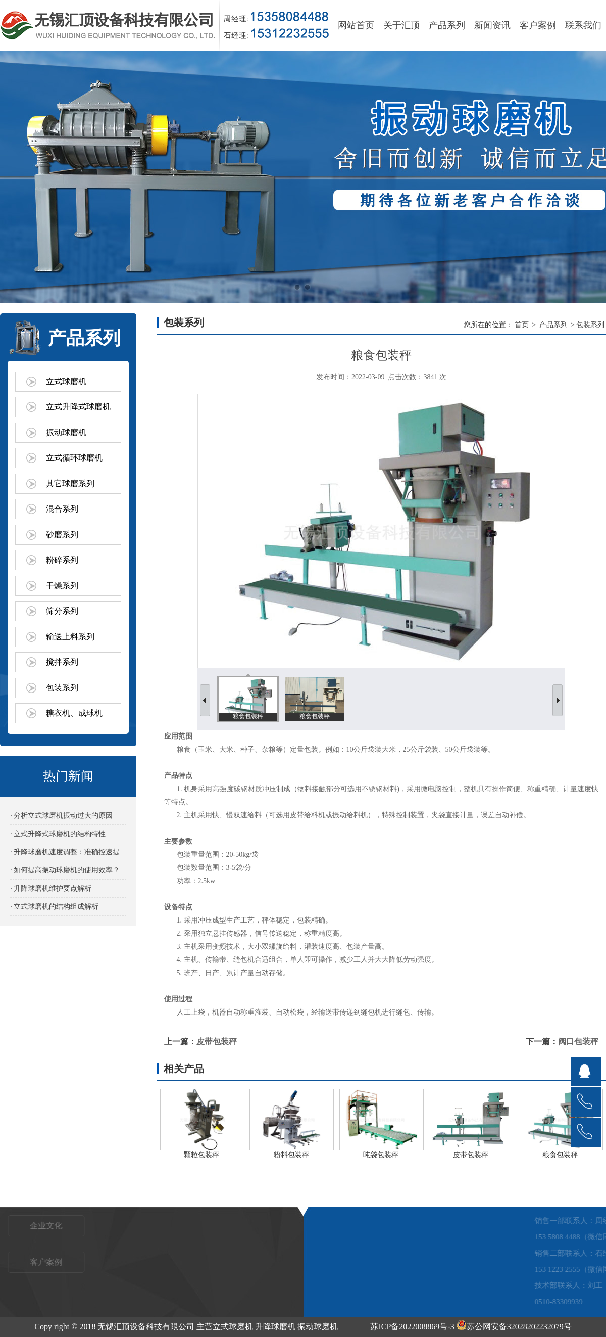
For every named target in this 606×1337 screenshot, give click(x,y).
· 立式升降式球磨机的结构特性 (58, 834)
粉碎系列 (62, 560)
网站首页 (356, 25)
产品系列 (447, 25)
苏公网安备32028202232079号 (514, 1326)
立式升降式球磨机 (78, 406)
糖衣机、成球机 (74, 713)
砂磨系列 (62, 534)
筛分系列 (62, 611)
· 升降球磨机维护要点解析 (50, 888)
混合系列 (62, 508)
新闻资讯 (492, 25)
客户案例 (538, 25)
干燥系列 (62, 585)
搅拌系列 (62, 662)
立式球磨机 (66, 381)
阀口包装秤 (578, 1041)
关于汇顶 (401, 25)
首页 (522, 325)
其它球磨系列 (70, 483)
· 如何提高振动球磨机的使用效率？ (65, 870)
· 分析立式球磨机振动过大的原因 (61, 815)
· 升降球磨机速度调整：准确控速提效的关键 (65, 854)
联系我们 (583, 25)
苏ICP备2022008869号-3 (412, 1326)
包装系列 (62, 687)
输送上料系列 (70, 636)
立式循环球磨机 (74, 457)
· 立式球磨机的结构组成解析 (54, 906)
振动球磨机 (66, 432)
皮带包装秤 (216, 1041)
